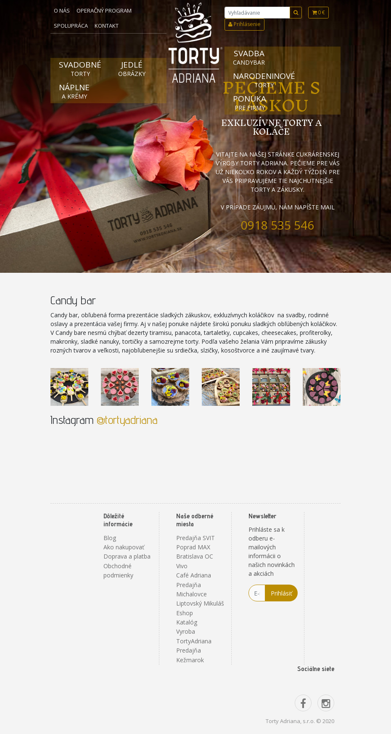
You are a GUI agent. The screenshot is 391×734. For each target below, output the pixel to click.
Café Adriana (193, 575)
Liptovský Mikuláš (200, 603)
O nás (62, 10)
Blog (109, 538)
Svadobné (80, 68)
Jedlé (131, 68)
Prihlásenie (244, 24)
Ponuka (249, 102)
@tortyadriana (127, 419)
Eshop (184, 613)
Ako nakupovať (123, 547)
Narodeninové (264, 80)
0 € (318, 12)
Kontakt (107, 25)
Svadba (249, 57)
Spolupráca (71, 25)
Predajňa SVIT (195, 538)
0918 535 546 (277, 225)
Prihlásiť (281, 593)
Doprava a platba (127, 556)
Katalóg (186, 622)
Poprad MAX (193, 547)
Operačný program (104, 10)
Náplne (74, 91)
